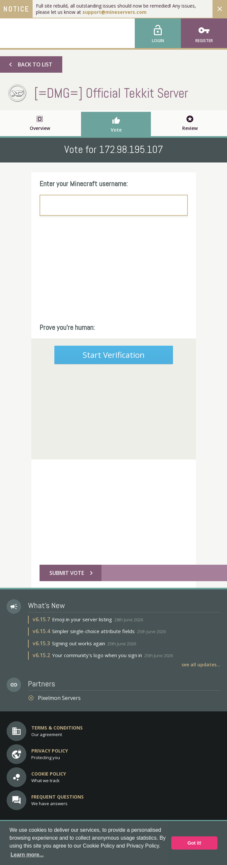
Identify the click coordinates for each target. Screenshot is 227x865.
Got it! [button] (194, 843)
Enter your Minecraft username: (84, 183)
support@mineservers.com (114, 12)
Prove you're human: (67, 327)
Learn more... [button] (27, 854)
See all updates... (201, 664)
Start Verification (114, 354)
